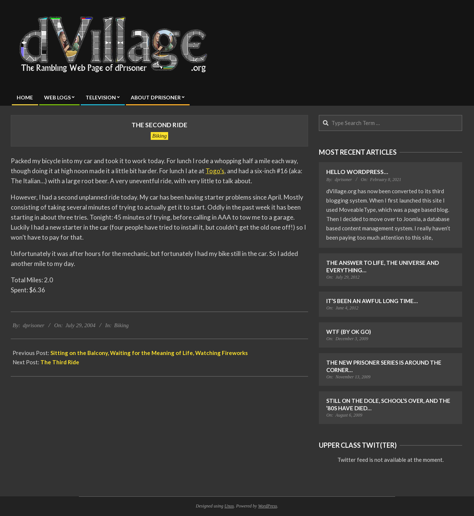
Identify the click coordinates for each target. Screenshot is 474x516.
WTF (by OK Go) (348, 331)
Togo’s (215, 171)
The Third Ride (59, 362)
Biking (159, 136)
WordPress (267, 506)
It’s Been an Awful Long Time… (372, 301)
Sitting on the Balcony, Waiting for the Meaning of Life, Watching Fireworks (149, 352)
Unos (229, 506)
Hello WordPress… (357, 171)
